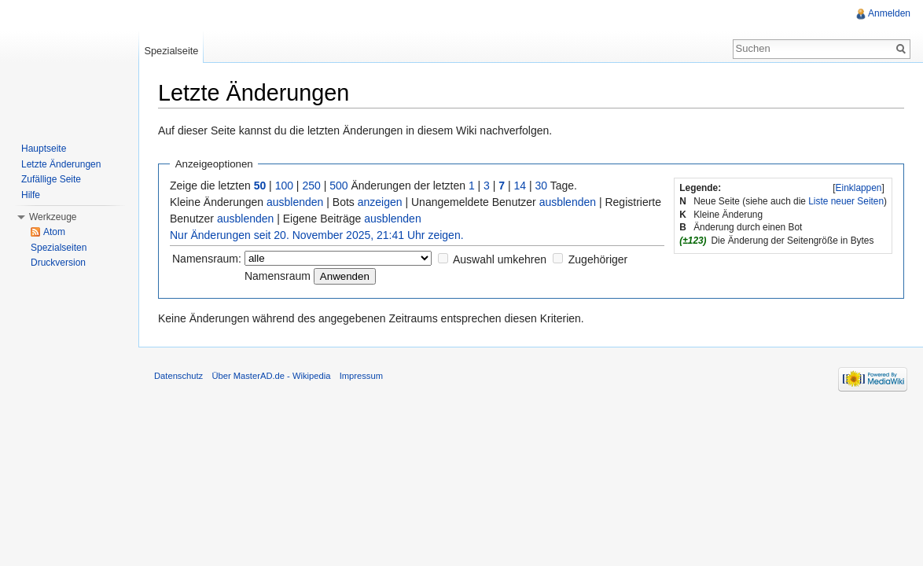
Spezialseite (171, 51)
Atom (54, 231)
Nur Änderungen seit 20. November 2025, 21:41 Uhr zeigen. (317, 235)
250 (311, 185)
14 (520, 185)
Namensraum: (206, 258)
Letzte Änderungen (61, 164)
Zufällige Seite (51, 179)
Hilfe (30, 194)
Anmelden (889, 13)
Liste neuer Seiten (846, 201)
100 (284, 185)
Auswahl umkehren (499, 259)
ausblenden (295, 202)
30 (541, 185)
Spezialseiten (58, 247)
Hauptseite (43, 148)
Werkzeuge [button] (52, 216)
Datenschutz (178, 375)
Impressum (361, 375)
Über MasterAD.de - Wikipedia (270, 375)
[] (858, 187)
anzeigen (380, 202)
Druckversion (58, 262)
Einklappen (859, 187)
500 (338, 185)
